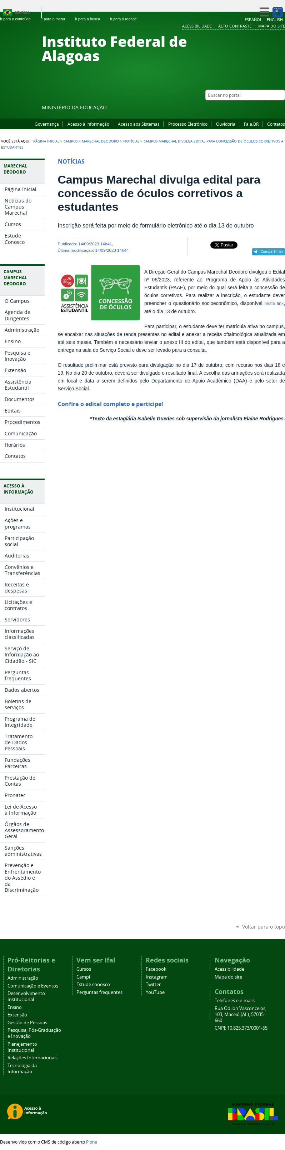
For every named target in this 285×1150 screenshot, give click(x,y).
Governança (47, 124)
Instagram (263, 108)
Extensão (17, 1015)
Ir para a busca (90, 19)
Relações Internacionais (33, 1058)
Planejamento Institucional (22, 1047)
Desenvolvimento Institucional (26, 996)
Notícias (131, 141)
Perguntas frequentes (99, 992)
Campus (71, 141)
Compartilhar (272, 251)
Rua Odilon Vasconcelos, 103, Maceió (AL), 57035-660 (240, 1014)
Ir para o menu (55, 19)
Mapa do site (228, 977)
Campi (83, 977)
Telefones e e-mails (235, 1001)
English (275, 19)
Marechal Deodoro (100, 141)
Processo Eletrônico (188, 124)
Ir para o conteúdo (18, 19)
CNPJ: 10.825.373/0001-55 (241, 1028)
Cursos (83, 969)
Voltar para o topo (263, 926)
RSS (281, 108)
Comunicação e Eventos (33, 986)
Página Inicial (46, 141)
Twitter (272, 108)
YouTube (254, 108)
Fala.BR (251, 124)
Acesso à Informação (88, 124)
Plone (91, 1142)
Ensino (15, 1007)
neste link (274, 303)
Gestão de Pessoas (27, 1023)
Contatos (276, 124)
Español (253, 19)
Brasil (22, 12)
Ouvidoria (225, 124)
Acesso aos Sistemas (139, 124)
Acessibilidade (229, 969)
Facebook (245, 108)
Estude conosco (93, 984)
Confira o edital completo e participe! (110, 404)
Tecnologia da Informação (22, 1068)
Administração (23, 978)
